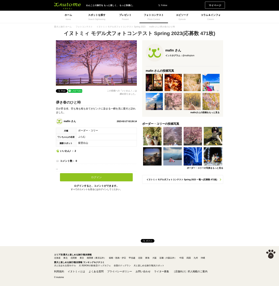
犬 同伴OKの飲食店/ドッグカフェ (95, 265)
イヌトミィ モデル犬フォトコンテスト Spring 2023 (120, 26)
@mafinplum (188, 55)
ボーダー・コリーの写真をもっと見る (205, 168)
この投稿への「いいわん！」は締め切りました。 (122, 92)
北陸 (140, 258)
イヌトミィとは (76, 271)
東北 (65, 258)
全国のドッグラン (122, 265)
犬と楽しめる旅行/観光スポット (149, 265)
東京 (82, 258)
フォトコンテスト (84, 26)
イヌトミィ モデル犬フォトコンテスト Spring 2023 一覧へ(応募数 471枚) (181, 179)
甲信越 (132, 258)
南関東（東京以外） (96, 258)
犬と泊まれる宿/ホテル (65, 265)
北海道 (57, 258)
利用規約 (59, 271)
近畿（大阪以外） (168, 258)
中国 (181, 258)
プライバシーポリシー (119, 271)
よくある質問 (96, 271)
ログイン (96, 177)
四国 (188, 258)
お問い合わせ (143, 271)
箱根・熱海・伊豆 (117, 258)
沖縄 (203, 258)
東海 (147, 258)
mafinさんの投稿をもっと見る (205, 112)
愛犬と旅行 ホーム (63, 26)
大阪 (154, 258)
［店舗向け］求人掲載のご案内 (190, 271)
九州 (196, 258)
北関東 (73, 258)
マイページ (215, 5)
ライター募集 (161, 271)
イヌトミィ (67, 5)
